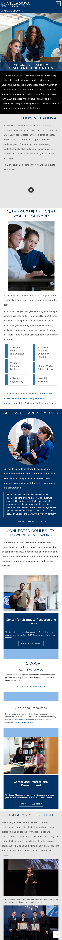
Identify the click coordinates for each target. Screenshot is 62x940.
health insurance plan (24, 722)
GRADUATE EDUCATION (13, 11)
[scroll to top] (56, 934)
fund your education (16, 720)
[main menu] (58, 3)
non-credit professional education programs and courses (28, 398)
